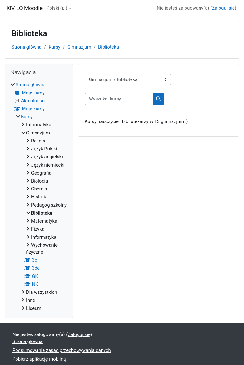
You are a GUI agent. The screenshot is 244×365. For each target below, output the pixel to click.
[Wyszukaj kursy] (119, 99)
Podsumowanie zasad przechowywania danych (61, 350)
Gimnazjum (79, 47)
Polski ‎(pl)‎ (56, 8)
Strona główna (26, 47)
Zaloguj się (223, 8)
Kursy (54, 47)
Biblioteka (108, 47)
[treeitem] (39, 196)
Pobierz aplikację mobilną (39, 359)
